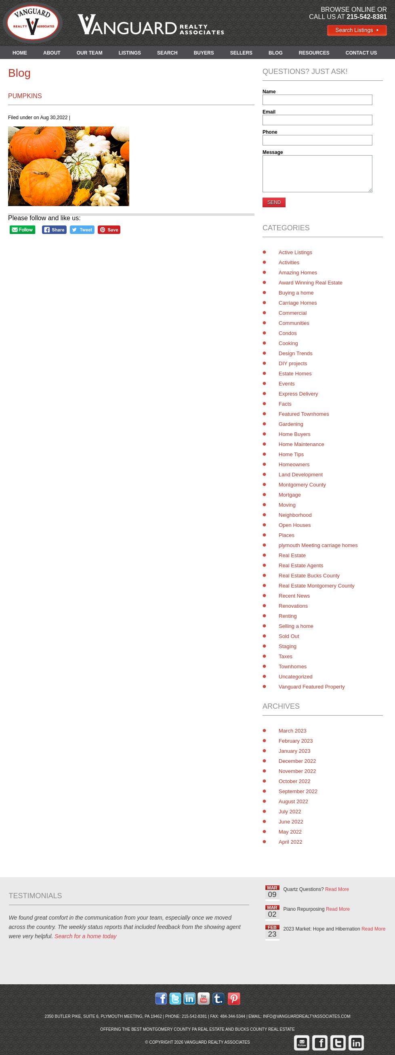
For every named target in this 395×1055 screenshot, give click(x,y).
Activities (289, 262)
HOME (20, 53)
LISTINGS (130, 53)
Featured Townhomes (304, 414)
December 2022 (297, 761)
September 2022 (298, 791)
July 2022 (290, 812)
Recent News (294, 596)
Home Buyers (295, 434)
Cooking (288, 343)
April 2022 (291, 842)
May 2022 (290, 832)
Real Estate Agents (301, 565)
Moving (287, 505)
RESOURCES (314, 53)
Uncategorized (296, 677)
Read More (337, 889)
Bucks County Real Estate (265, 1029)
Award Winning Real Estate (310, 283)
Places (286, 535)
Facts (285, 404)
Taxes (285, 656)
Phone (270, 132)
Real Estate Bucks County (309, 576)
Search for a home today (85, 936)
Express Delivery (298, 394)
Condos (288, 333)
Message (273, 152)
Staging (287, 646)
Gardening (291, 424)
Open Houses (295, 525)
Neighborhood (295, 515)
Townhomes (293, 666)
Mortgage (290, 495)
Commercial (293, 313)
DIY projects (293, 363)
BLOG (276, 53)
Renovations (293, 606)
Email (269, 112)
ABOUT (52, 53)
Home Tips (291, 454)
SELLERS (241, 53)
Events (287, 384)
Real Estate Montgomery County (317, 586)
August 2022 (293, 801)
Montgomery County (302, 485)
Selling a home (296, 626)
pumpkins (25, 96)
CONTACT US (361, 53)
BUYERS (204, 53)
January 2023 (295, 751)
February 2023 (296, 741)
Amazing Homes (298, 273)
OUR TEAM (90, 53)
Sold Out (289, 636)
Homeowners (294, 464)
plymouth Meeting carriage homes (318, 545)
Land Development (301, 475)
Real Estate (292, 555)
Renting (288, 616)
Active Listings (295, 252)
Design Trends (296, 353)
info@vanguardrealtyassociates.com (307, 1016)
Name (269, 92)
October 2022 (295, 781)
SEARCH (167, 53)
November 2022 (297, 771)
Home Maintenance (301, 444)
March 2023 (293, 731)
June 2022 (291, 822)
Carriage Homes (298, 303)
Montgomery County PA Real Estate (184, 1029)
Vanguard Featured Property (312, 687)
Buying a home (296, 293)
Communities (294, 323)
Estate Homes (295, 374)
